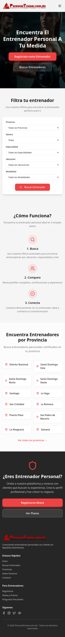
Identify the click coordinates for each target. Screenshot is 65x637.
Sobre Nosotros (9, 573)
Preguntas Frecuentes (12, 599)
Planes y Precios (10, 595)
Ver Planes (32, 513)
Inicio (5, 561)
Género (9, 134)
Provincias (7, 569)
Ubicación (10, 159)
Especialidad (12, 146)
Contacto (6, 577)
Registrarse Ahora (32, 502)
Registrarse (7, 591)
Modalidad (11, 171)
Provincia (10, 122)
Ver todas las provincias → (32, 440)
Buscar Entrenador (32, 187)
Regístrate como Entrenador (32, 56)
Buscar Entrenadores (32, 67)
